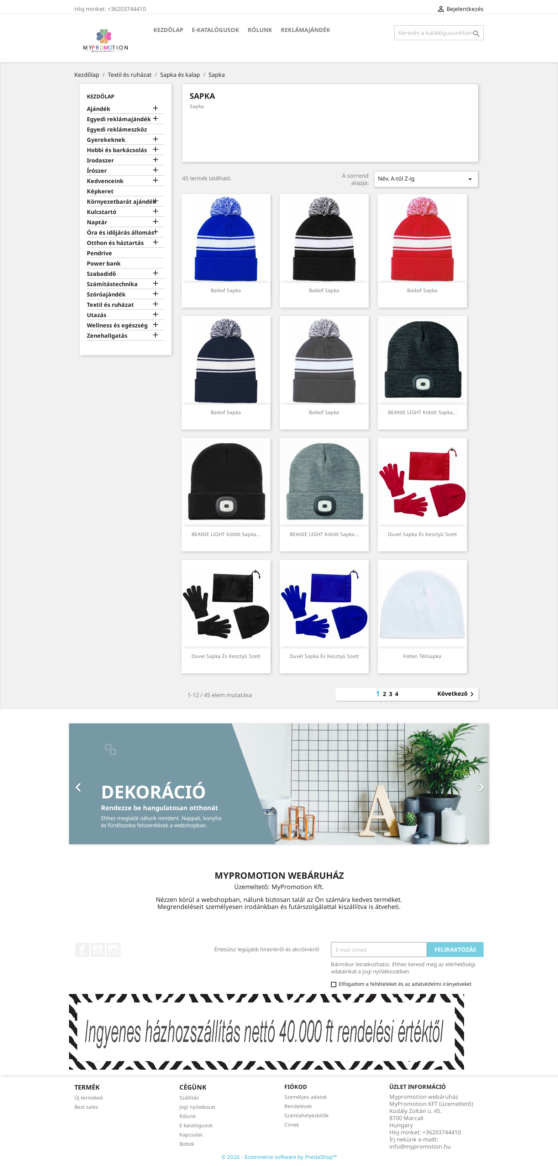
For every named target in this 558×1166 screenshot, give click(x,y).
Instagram (113, 950)
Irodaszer (100, 160)
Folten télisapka (422, 656)
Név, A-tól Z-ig (426, 179)
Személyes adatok (305, 1096)
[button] (100, 783)
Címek (291, 1124)
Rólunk (260, 30)
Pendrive (99, 253)
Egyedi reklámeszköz (117, 129)
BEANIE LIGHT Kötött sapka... (422, 412)
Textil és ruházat (110, 305)
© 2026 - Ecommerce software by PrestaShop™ (279, 1156)
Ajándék (98, 109)
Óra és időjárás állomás (120, 232)
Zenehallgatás (107, 335)
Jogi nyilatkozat (197, 1106)
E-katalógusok (215, 30)
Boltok (186, 1143)
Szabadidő (101, 274)
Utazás (96, 315)
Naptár (97, 222)
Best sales (86, 1106)
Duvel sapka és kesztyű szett (422, 534)
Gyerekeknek (106, 140)
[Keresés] (439, 32)
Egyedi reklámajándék (119, 119)
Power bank (104, 263)
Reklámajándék (305, 30)
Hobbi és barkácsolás (117, 150)
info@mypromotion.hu (420, 1146)
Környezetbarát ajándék (121, 201)
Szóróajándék (106, 294)
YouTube (98, 950)
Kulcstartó (101, 212)
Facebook (82, 950)
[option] (279, 783)
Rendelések (298, 1106)
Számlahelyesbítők (306, 1115)
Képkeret (100, 191)
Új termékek (88, 1097)
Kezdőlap (168, 30)
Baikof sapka (226, 290)
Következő (456, 694)
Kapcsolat (190, 1134)
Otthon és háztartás (115, 243)
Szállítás (189, 1097)
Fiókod (295, 1087)
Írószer (97, 171)
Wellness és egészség (117, 325)
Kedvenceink (105, 181)
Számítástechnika (112, 284)
